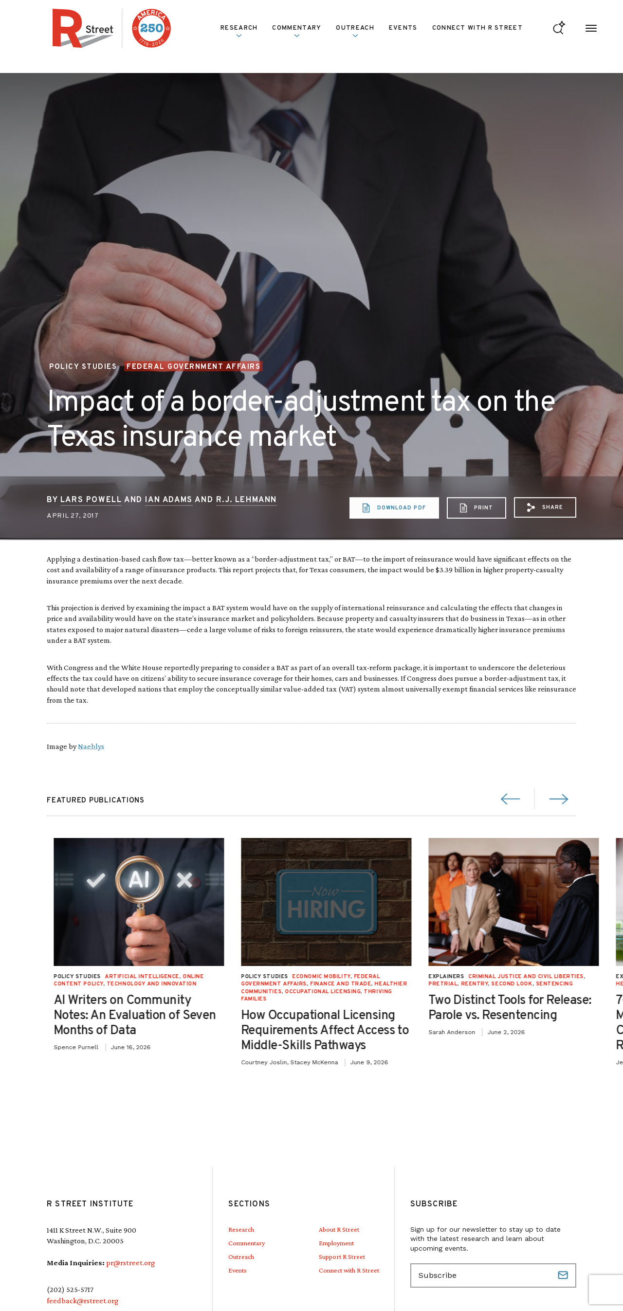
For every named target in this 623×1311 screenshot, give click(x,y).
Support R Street (342, 1256)
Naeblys (91, 746)
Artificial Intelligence (468, 976)
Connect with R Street (477, 28)
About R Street (339, 1229)
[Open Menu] (591, 28)
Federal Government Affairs (193, 367)
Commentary (296, 30)
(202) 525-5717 (70, 1289)
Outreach (355, 30)
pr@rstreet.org (130, 1262)
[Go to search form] (559, 28)
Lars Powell (91, 539)
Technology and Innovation (478, 984)
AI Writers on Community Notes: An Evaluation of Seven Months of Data (461, 1016)
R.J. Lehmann (246, 539)
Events (403, 28)
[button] (545, 547)
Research (238, 30)
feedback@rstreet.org (82, 1300)
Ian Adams (168, 539)
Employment (336, 1243)
